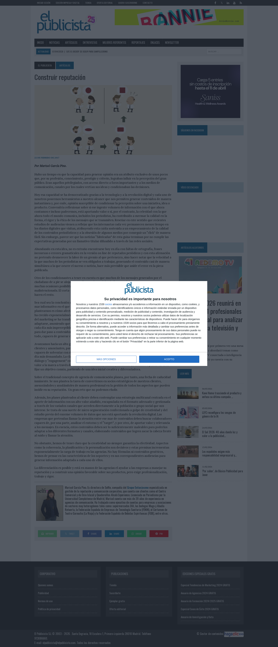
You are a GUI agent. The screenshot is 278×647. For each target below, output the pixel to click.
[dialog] (139, 323)
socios (108, 304)
